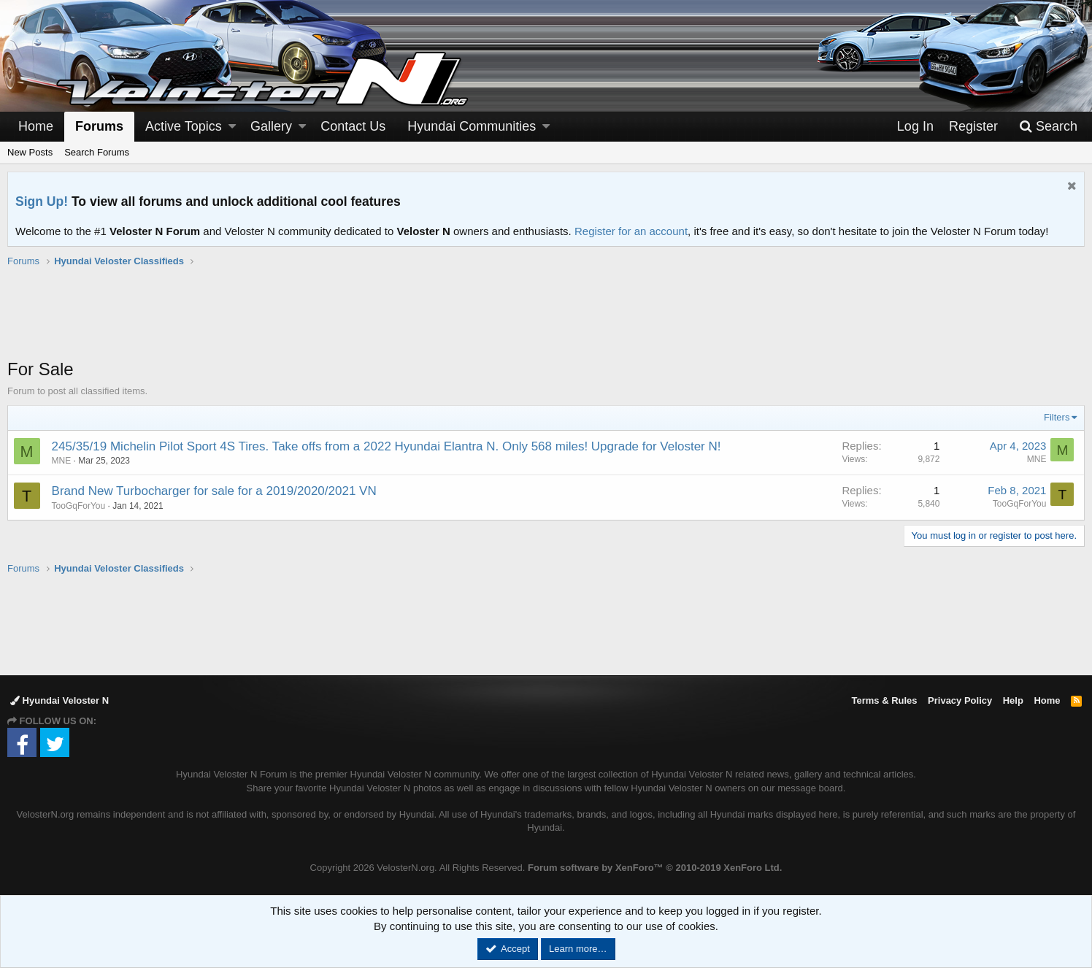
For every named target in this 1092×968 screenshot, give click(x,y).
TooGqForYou (79, 506)
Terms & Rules (884, 700)
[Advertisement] (546, 320)
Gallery (271, 126)
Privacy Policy (960, 700)
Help (1013, 700)
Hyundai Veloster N (59, 700)
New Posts (30, 152)
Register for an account (631, 231)
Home (35, 126)
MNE (62, 461)
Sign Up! (41, 201)
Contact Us (352, 126)
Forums (99, 126)
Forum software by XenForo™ (655, 867)
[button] (232, 127)
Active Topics (183, 126)
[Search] (1048, 127)
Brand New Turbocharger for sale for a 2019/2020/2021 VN (214, 491)
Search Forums (96, 152)
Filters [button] (1056, 417)
